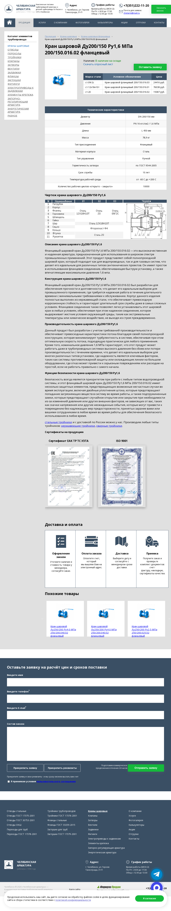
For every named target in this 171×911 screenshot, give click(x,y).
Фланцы (13, 76)
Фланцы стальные (57, 822)
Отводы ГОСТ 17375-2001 (21, 817)
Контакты (159, 22)
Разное (12, 115)
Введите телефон (18, 692)
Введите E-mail (16, 708)
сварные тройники (109, 426)
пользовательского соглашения (55, 782)
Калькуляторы (105, 22)
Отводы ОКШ (14, 826)
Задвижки (14, 72)
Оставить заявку (150, 67)
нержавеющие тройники (78, 426)
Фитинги (14, 83)
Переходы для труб (17, 831)
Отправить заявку (146, 769)
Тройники (14, 57)
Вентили (13, 68)
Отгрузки (141, 22)
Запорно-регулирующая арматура (18, 101)
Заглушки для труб (57, 831)
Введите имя (15, 675)
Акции (124, 22)
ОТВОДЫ (13, 49)
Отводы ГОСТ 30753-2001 (21, 822)
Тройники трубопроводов (61, 812)
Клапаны (14, 61)
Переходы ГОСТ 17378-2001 (22, 835)
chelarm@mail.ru (132, 13)
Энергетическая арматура (18, 110)
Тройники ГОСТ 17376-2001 (62, 817)
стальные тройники (58, 422)
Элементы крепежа (20, 94)
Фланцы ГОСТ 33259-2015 (61, 826)
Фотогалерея (82, 22)
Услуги (42, 22)
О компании (60, 22)
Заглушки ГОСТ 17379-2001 (62, 835)
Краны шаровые (18, 45)
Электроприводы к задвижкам (20, 89)
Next (169, 618)
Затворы (13, 64)
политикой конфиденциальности (73, 899)
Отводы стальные (16, 812)
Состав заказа (15, 724)
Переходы (14, 53)
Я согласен (149, 898)
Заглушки (14, 80)
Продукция (24, 22)
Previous (42, 618)
